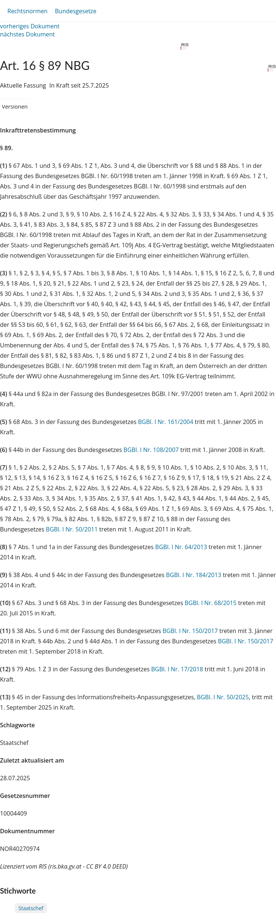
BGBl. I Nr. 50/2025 (223, 697)
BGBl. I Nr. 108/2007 (151, 450)
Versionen (15, 106)
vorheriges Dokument (30, 26)
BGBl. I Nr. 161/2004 (165, 422)
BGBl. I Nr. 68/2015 (211, 603)
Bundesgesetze (75, 11)
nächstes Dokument (27, 34)
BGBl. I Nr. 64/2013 (181, 547)
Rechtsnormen (27, 11)
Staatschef (30, 908)
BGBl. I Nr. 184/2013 (193, 575)
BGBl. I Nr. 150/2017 (190, 631)
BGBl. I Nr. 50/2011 (72, 529)
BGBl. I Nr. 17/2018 (177, 669)
